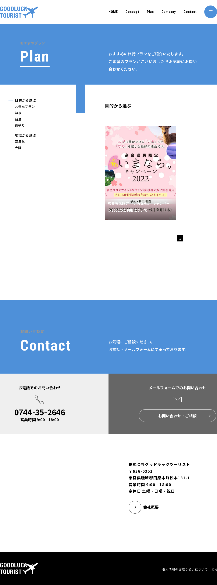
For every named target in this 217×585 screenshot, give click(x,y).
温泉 (18, 113)
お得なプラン (25, 106)
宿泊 (18, 119)
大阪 (18, 147)
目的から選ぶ (25, 100)
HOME (113, 12)
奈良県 (20, 141)
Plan (150, 12)
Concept (132, 12)
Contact (190, 12)
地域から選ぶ (25, 135)
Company (168, 12)
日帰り (20, 125)
